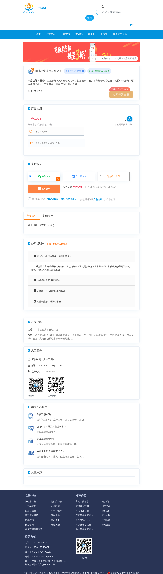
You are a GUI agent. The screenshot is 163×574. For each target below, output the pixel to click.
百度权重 (55, 494)
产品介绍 (97, 188)
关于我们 (106, 490)
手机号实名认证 (83, 508)
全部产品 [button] (51, 34)
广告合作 (106, 508)
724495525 (49, 360)
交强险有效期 (82, 494)
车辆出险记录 (82, 490)
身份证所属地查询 (34, 518)
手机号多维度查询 (84, 518)
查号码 (79, 34)
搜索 (89, 18)
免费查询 (105, 58)
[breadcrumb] (81, 52)
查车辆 (66, 34)
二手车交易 (30, 494)
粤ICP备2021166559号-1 (94, 562)
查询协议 (106, 504)
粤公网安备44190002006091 (123, 562)
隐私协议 (106, 499)
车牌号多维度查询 (84, 504)
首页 (38, 34)
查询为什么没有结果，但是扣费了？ (53, 245)
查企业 (91, 34)
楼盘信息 (29, 513)
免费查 (103, 34)
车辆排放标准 (82, 499)
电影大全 (55, 513)
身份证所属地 (120, 34)
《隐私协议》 (52, 188)
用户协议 (106, 494)
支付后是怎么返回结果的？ (48, 290)
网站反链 (55, 504)
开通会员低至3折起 (119, 89)
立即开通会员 (121, 94)
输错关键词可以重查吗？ (47, 269)
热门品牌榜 (56, 490)
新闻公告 (106, 513)
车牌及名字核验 (83, 513)
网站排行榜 (30, 490)
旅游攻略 (29, 508)
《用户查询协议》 (68, 188)
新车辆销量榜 (31, 504)
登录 (133, 25)
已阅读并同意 (38, 187)
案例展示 (47, 205)
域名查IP (55, 508)
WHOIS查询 (57, 499)
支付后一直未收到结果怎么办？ (50, 279)
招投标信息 (30, 499)
